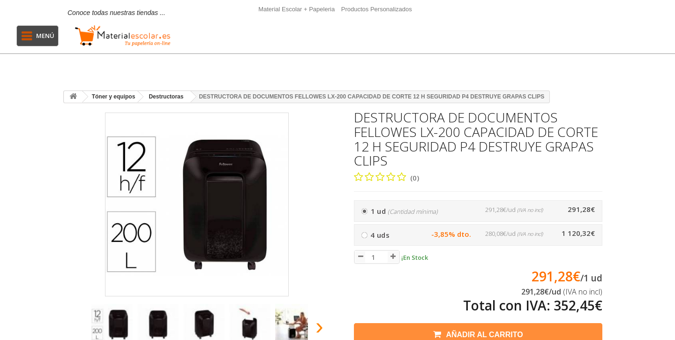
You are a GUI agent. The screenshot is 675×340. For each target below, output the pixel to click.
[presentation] (74, 329)
